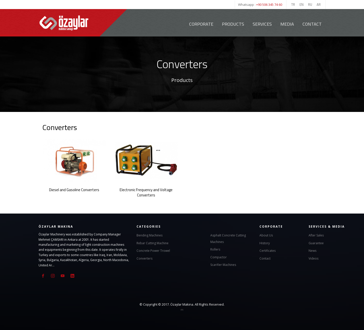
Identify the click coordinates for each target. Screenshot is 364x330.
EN (302, 4)
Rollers (215, 249)
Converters (144, 258)
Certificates (267, 250)
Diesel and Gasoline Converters (74, 189)
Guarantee (316, 242)
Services (262, 24)
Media (287, 24)
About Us (266, 235)
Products (233, 24)
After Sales (316, 235)
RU (310, 4)
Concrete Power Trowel (153, 250)
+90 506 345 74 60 (269, 4)
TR (293, 4)
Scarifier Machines (223, 264)
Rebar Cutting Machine (153, 242)
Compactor (218, 257)
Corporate (201, 24)
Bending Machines (149, 235)
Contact (312, 24)
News (312, 250)
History (264, 242)
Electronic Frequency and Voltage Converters (146, 192)
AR (319, 4)
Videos (313, 258)
